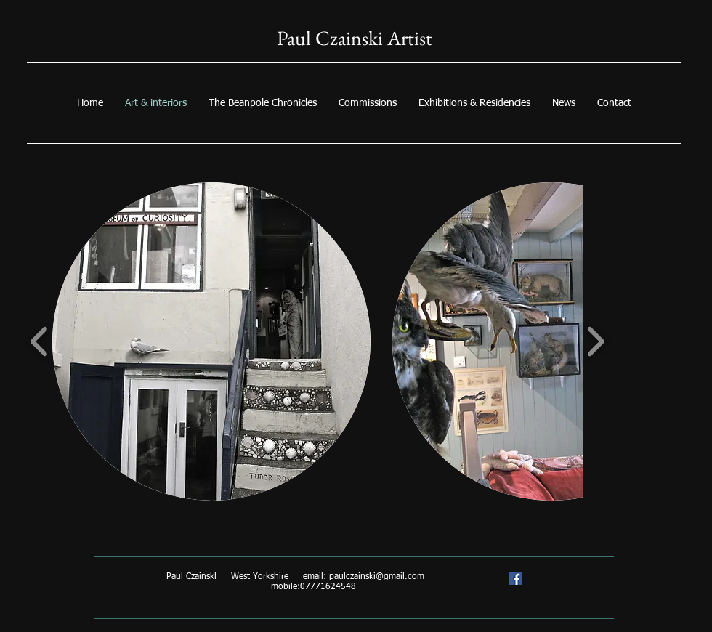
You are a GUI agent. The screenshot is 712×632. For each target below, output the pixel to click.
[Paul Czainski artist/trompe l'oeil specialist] (515, 578)
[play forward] (595, 341)
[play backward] (39, 341)
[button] (211, 341)
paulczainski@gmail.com (376, 576)
